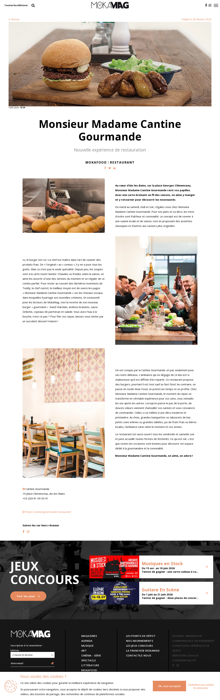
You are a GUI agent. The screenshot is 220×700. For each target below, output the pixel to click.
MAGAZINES (89, 636)
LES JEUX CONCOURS (139, 645)
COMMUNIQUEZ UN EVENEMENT (193, 640)
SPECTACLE (88, 660)
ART (84, 650)
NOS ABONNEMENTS (139, 640)
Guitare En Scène (160, 590)
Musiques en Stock (162, 563)
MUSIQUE (87, 645)
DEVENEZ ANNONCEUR (187, 636)
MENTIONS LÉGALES (185, 655)
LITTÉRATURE (90, 665)
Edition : (15, 650)
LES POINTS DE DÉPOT (141, 636)
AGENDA (87, 640)
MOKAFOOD (89, 670)
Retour (14, 19)
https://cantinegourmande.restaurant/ (48, 512)
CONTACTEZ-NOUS (138, 655)
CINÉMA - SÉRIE (91, 655)
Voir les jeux (28, 596)
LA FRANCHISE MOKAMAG (143, 650)
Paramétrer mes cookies (201, 684)
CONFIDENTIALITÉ (184, 660)
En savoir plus (200, 687)
